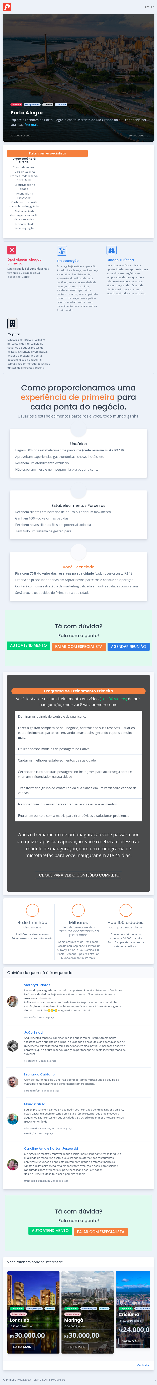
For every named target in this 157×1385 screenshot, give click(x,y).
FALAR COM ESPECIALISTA (79, 646)
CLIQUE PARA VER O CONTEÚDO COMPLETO (79, 875)
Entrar (149, 7)
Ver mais (31, 124)
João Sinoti (33, 1032)
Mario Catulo (34, 1104)
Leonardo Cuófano (39, 1074)
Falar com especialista (47, 153)
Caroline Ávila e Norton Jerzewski (51, 1148)
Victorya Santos (37, 985)
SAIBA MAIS (22, 1347)
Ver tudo (143, 1365)
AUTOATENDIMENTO (28, 645)
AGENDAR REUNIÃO (128, 646)
